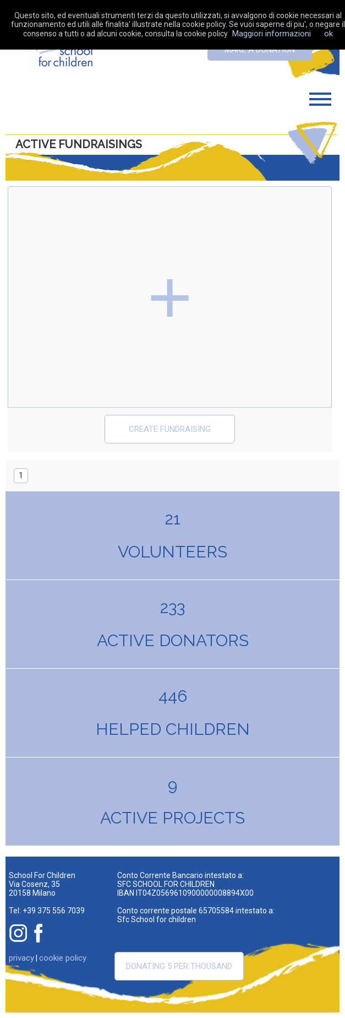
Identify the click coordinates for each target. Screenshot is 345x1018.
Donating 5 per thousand (179, 966)
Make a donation (259, 50)
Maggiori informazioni (271, 34)
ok (328, 34)
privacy (21, 958)
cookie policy (62, 958)
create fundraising (170, 429)
